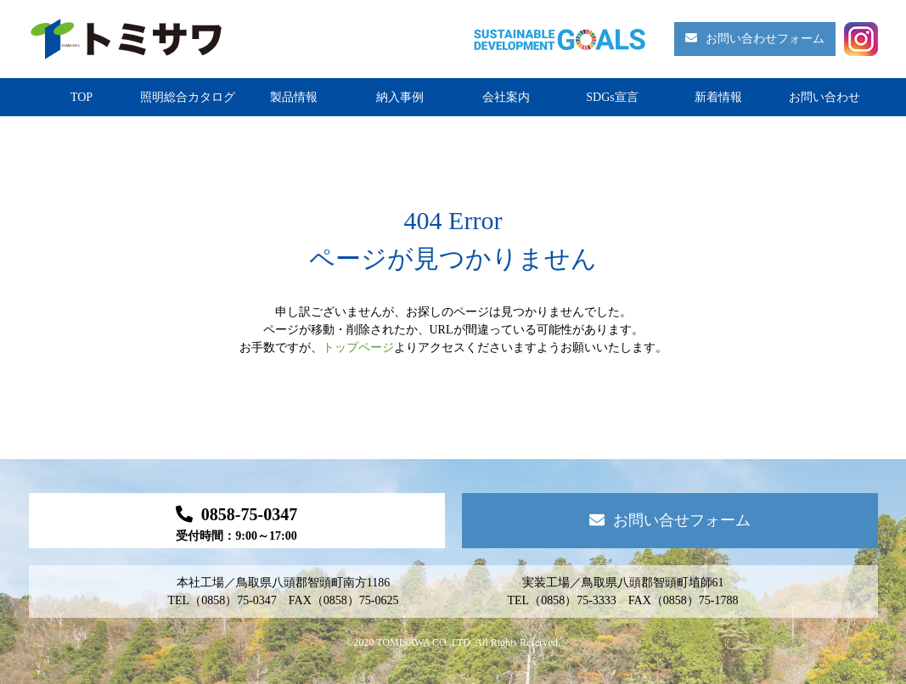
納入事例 (400, 97)
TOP (81, 97)
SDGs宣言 (612, 97)
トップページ (358, 347)
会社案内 (506, 97)
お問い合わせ (824, 97)
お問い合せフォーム (670, 520)
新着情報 (718, 97)
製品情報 (294, 97)
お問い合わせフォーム (754, 38)
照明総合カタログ (187, 97)
